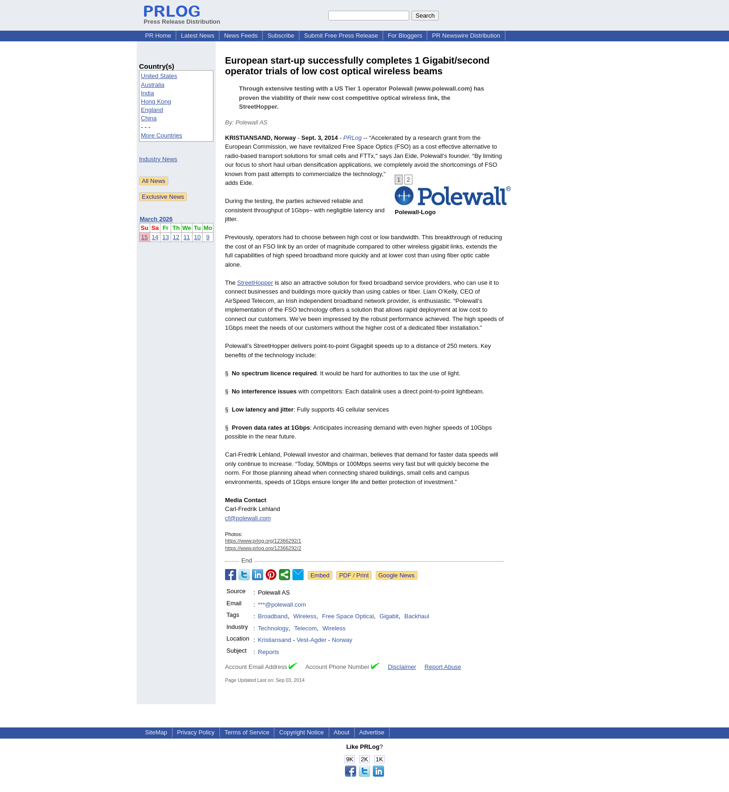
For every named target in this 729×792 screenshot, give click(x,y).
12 (176, 237)
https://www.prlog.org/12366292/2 (263, 548)
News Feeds (241, 35)
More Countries (161, 135)
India (147, 93)
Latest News (197, 35)
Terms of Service (247, 732)
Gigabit (388, 616)
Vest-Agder (311, 639)
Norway (342, 639)
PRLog (352, 137)
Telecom (305, 628)
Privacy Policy (196, 732)
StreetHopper (255, 282)
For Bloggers (405, 35)
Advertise (371, 732)
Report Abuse (442, 666)
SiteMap (156, 732)
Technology (273, 628)
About (342, 732)
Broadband (273, 616)
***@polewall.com (282, 604)
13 (165, 237)
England (152, 109)
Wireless (305, 616)
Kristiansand (275, 639)
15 (144, 237)
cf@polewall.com (248, 518)
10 (197, 237)
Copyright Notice (301, 732)
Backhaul (416, 616)
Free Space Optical (348, 616)
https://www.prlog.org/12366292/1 (263, 540)
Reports (268, 651)
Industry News (158, 159)
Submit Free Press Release (341, 35)
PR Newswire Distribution (466, 35)
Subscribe (280, 35)
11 (186, 237)
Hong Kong (156, 101)
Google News (396, 575)
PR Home (158, 35)
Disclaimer (402, 666)
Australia (153, 84)
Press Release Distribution (182, 18)
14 (155, 237)
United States (159, 75)
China (149, 118)
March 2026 (156, 219)
